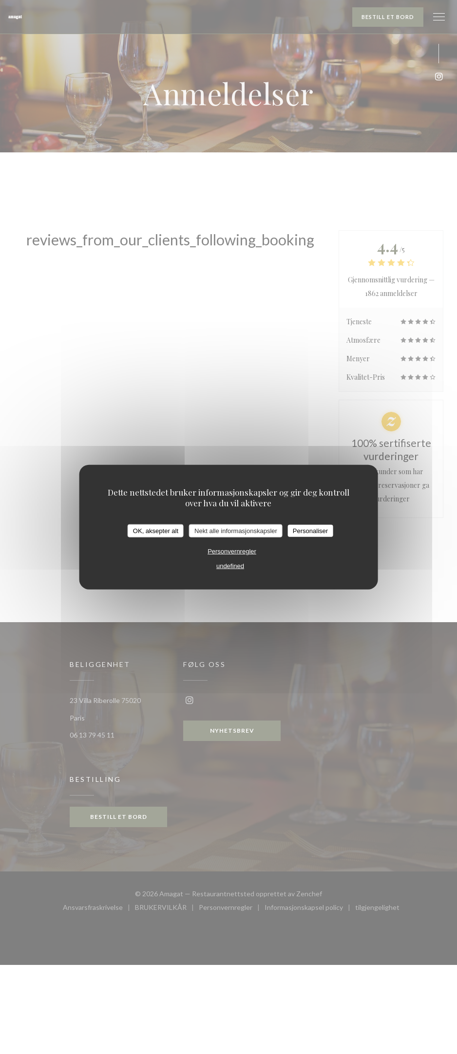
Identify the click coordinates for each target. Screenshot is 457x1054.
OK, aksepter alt (155, 530)
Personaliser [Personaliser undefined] (310, 530)
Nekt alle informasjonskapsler (235, 530)
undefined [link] (230, 566)
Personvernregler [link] (232, 551)
